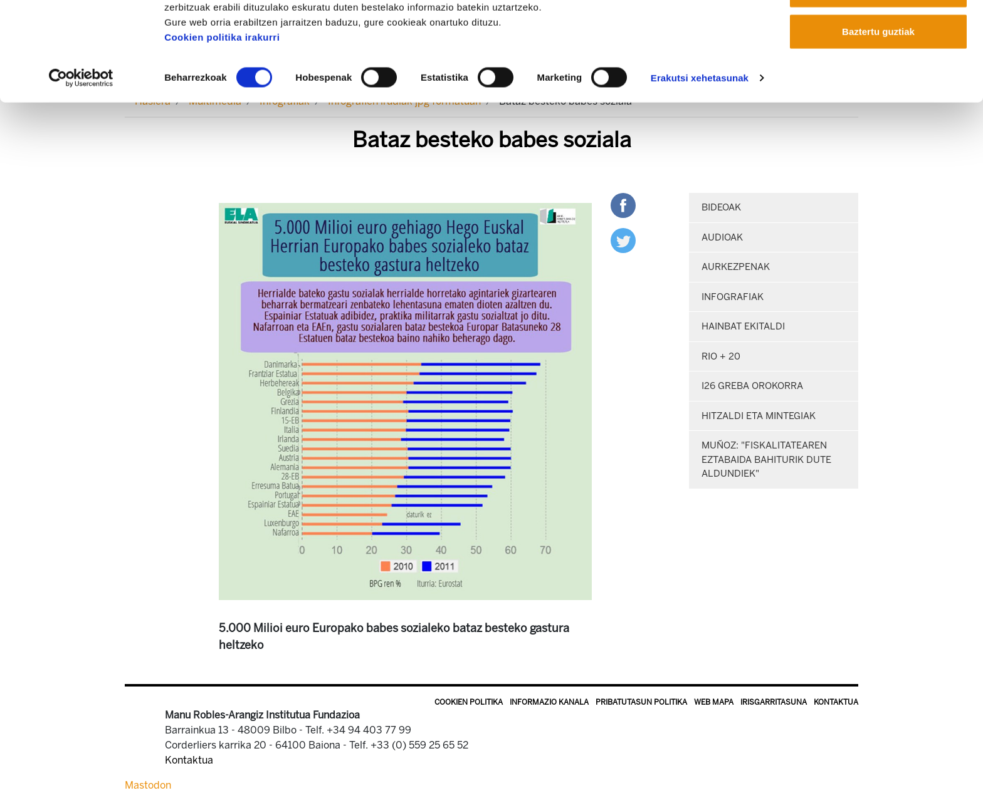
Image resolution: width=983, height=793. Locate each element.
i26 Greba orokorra (752, 385)
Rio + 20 (721, 356)
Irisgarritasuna (773, 702)
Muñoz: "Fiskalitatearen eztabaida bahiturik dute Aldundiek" (766, 459)
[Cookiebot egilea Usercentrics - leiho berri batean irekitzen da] (81, 161)
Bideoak (721, 207)
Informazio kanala (549, 702)
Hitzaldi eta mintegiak (759, 416)
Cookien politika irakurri (222, 120)
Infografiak (733, 297)
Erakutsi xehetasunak (700, 161)
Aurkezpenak (736, 266)
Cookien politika (468, 702)
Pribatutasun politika (641, 702)
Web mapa (713, 702)
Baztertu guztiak (878, 115)
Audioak (722, 237)
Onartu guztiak (878, 33)
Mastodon (148, 785)
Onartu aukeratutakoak (878, 74)
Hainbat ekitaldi (743, 326)
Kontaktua (836, 702)
